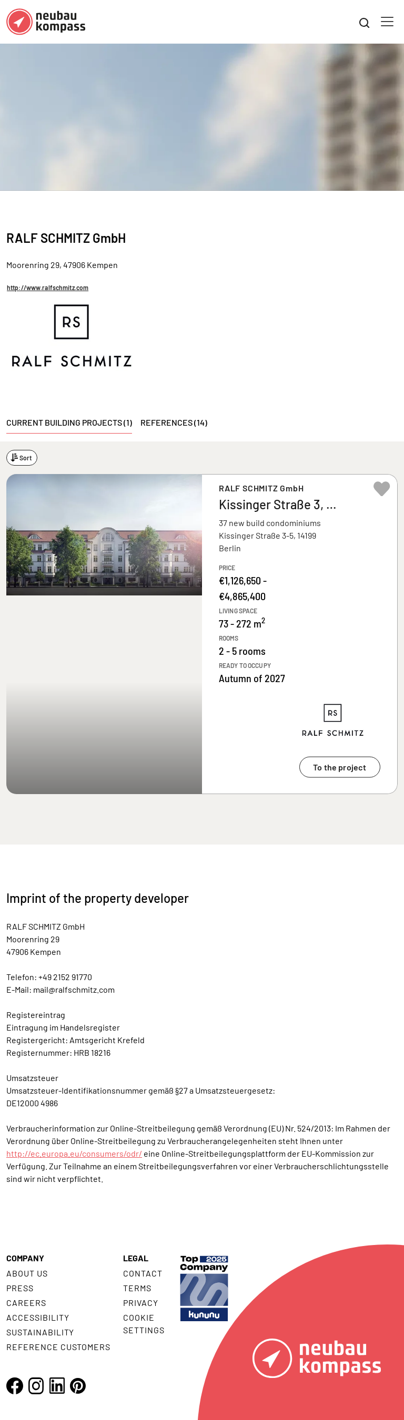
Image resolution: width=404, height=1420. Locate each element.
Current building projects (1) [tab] (69, 422)
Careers (26, 1303)
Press (20, 1288)
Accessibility (37, 1317)
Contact (143, 1273)
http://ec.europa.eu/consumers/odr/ (74, 1153)
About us (27, 1273)
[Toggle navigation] (387, 21)
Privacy (140, 1303)
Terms (137, 1288)
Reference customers (58, 1347)
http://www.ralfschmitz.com (47, 287)
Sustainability (40, 1332)
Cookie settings (144, 1323)
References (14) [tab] (173, 422)
